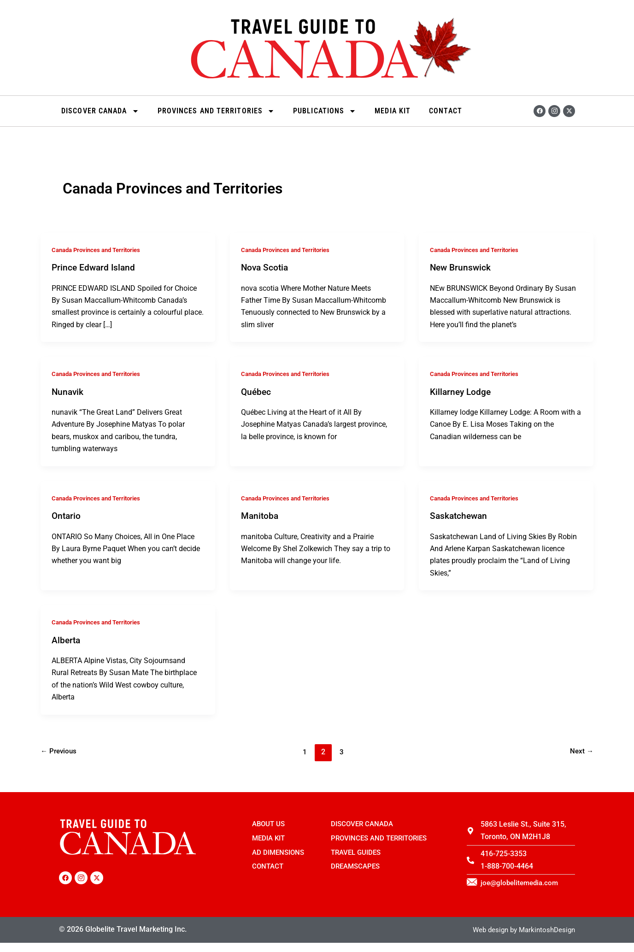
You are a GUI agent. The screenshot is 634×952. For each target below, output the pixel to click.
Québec (256, 391)
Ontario (67, 515)
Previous (60, 750)
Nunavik (68, 391)
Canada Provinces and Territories (100, 249)
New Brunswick (461, 267)
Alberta (67, 638)
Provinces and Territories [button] (216, 111)
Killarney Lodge (461, 391)
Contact (445, 110)
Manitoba (260, 515)
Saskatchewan (460, 515)
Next (581, 750)
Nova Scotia (265, 267)
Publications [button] (324, 111)
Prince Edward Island (95, 267)
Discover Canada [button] (100, 111)
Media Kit (393, 110)
